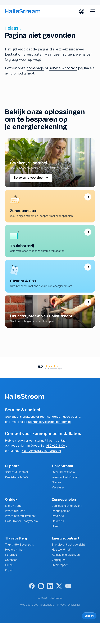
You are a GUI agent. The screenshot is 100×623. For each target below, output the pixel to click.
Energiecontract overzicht (68, 544)
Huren (55, 525)
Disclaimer (74, 604)
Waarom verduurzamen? (20, 515)
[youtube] (69, 586)
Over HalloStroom (63, 471)
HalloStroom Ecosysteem (21, 520)
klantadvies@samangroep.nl (41, 450)
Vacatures (58, 487)
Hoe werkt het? (15, 549)
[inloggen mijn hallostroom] (81, 11)
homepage (35, 68)
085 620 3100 (55, 445)
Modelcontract (29, 604)
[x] (59, 586)
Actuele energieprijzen (66, 554)
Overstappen (60, 564)
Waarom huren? (15, 510)
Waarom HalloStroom (65, 476)
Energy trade (13, 505)
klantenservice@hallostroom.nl (49, 421)
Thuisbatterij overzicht (19, 544)
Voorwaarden (47, 604)
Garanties (58, 520)
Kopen (9, 569)
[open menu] (92, 11)
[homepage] (22, 11)
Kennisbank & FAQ (16, 476)
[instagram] (40, 586)
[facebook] (31, 586)
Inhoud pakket (61, 510)
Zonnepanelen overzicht (67, 505)
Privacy (61, 604)
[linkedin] (50, 586)
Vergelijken (58, 559)
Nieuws (56, 481)
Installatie (58, 515)
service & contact (63, 68)
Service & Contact (16, 471)
